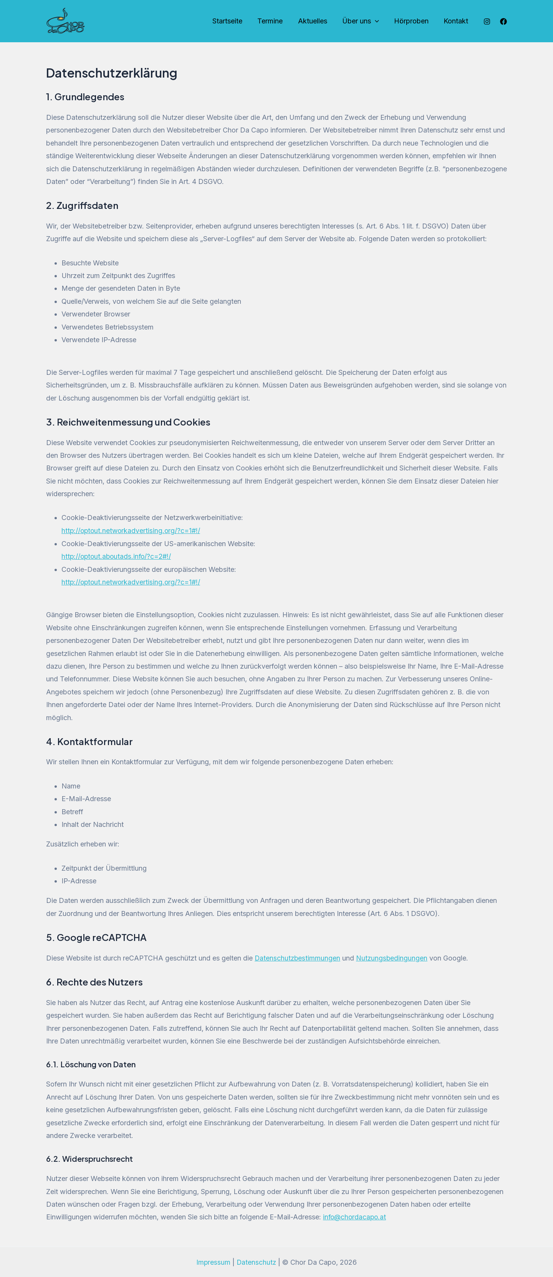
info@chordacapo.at (355, 1216)
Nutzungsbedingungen (393, 958)
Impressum (213, 1262)
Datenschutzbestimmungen (298, 958)
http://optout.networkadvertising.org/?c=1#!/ (132, 531)
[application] (378, 21)
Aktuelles (316, 21)
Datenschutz (257, 1262)
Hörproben (413, 21)
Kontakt (456, 21)
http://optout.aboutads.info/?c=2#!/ (117, 556)
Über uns (363, 21)
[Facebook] (503, 21)
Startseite (234, 21)
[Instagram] (486, 21)
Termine (275, 21)
